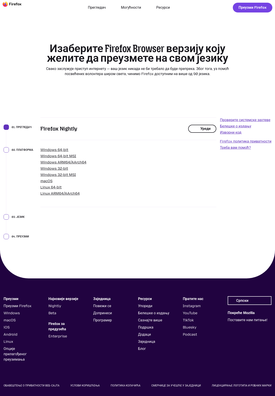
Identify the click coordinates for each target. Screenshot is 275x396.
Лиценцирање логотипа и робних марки (241, 385)
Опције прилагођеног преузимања (15, 354)
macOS (46, 181)
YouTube (190, 313)
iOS (7, 327)
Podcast (190, 334)
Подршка (145, 327)
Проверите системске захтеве (245, 120)
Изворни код (230, 132)
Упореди (145, 306)
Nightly (54, 306)
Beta (52, 313)
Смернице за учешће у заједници (176, 385)
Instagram (192, 306)
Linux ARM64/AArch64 (60, 193)
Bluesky (189, 327)
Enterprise (57, 336)
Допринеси (102, 313)
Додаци (144, 334)
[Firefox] (16, 7)
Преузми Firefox (253, 7)
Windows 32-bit (54, 168)
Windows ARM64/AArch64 (63, 162)
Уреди (202, 129)
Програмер (102, 320)
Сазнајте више (150, 320)
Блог (142, 349)
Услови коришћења (85, 385)
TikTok (188, 320)
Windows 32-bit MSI (58, 175)
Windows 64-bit (54, 150)
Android (10, 334)
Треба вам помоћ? (235, 147)
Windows (12, 313)
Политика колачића (125, 385)
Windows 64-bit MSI (58, 156)
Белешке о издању (235, 126)
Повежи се (102, 306)
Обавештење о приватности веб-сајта (31, 385)
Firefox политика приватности (245, 141)
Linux (8, 341)
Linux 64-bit (51, 187)
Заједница (146, 341)
